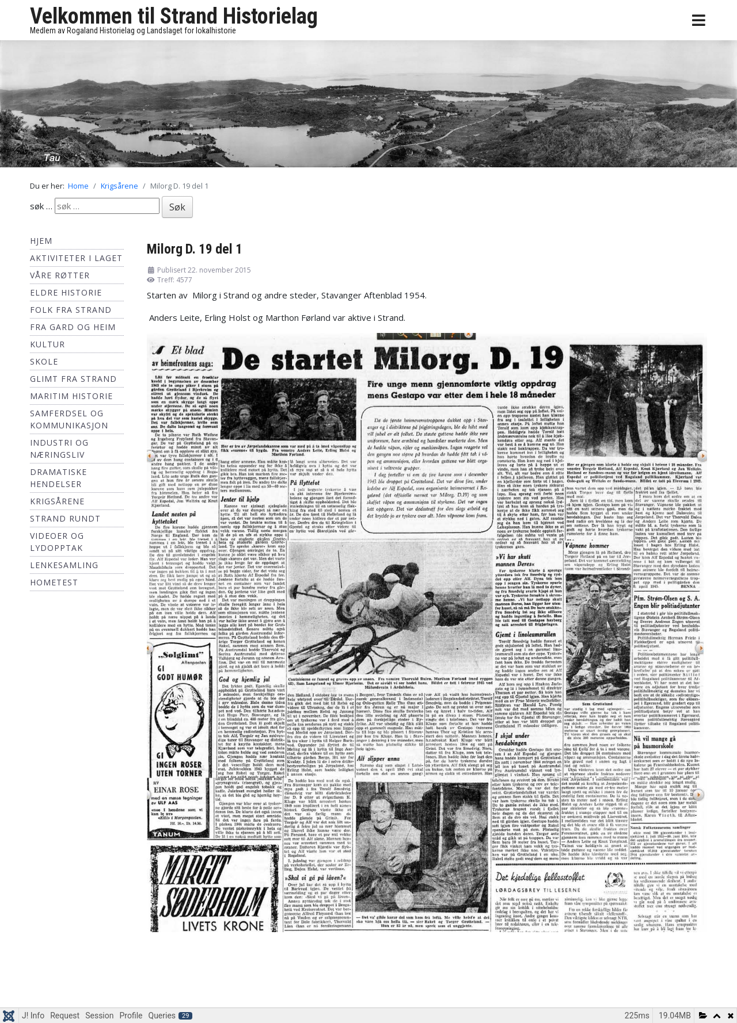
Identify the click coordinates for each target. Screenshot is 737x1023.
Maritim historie (71, 395)
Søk (177, 207)
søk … (41, 206)
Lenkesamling (64, 565)
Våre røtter (60, 275)
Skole (44, 361)
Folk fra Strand (71, 309)
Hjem (41, 240)
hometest (54, 582)
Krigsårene (57, 501)
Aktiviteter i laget (76, 257)
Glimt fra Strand (73, 378)
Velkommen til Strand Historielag (174, 16)
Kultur (47, 344)
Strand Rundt (65, 518)
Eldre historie (66, 292)
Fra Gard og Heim (73, 326)
